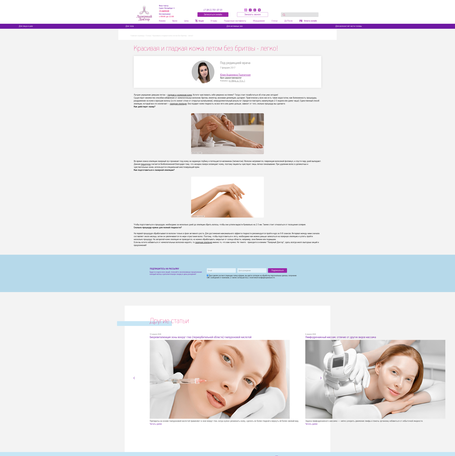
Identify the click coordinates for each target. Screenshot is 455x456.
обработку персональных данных (275, 276)
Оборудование (259, 21)
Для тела (129, 26)
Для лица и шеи (26, 26)
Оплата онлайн (308, 21)
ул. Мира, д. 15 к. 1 (235, 81)
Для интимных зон (234, 26)
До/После (288, 21)
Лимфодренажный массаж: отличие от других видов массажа (331, 338)
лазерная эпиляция (177, 104)
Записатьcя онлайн (213, 14)
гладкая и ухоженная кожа (178, 95)
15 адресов (164, 11)
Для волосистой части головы (348, 26)
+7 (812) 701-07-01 (213, 10)
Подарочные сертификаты (235, 21)
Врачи (174, 21)
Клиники (162, 21)
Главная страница (137, 36)
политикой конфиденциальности (262, 278)
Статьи (274, 21)
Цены (186, 21)
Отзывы (214, 21)
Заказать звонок (252, 14)
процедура (145, 165)
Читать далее (156, 424)
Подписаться (277, 271)
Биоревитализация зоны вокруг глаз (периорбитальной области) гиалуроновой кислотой (188, 338)
